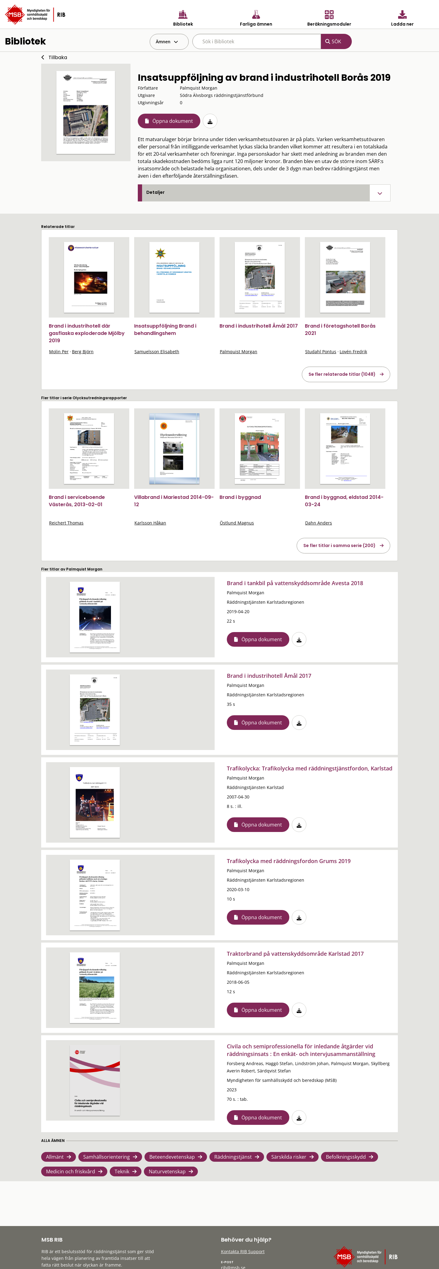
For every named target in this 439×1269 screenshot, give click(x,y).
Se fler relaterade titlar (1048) (342, 374)
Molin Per (59, 351)
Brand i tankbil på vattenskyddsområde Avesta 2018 (295, 583)
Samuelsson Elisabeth (156, 351)
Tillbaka (57, 57)
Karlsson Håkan (150, 523)
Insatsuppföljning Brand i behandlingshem (165, 329)
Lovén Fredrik (353, 351)
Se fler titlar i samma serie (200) (339, 545)
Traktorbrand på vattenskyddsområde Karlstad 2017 (295, 953)
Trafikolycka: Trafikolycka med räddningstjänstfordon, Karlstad (309, 768)
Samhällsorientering (106, 1156)
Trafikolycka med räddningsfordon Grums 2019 (289, 861)
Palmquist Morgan (238, 351)
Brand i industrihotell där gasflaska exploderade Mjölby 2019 (87, 333)
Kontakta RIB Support (243, 1251)
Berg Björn (83, 351)
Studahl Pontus (320, 351)
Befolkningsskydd (346, 1156)
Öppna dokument (172, 121)
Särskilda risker (288, 1156)
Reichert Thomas (66, 523)
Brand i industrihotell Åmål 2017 (259, 325)
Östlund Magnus (237, 523)
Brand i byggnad (240, 497)
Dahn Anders (318, 523)
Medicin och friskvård (70, 1171)
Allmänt (55, 1156)
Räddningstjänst (233, 1156)
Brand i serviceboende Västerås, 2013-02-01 (77, 501)
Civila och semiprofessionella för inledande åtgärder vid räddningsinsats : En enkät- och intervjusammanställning (301, 1050)
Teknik (122, 1171)
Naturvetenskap (167, 1171)
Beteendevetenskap (172, 1156)
